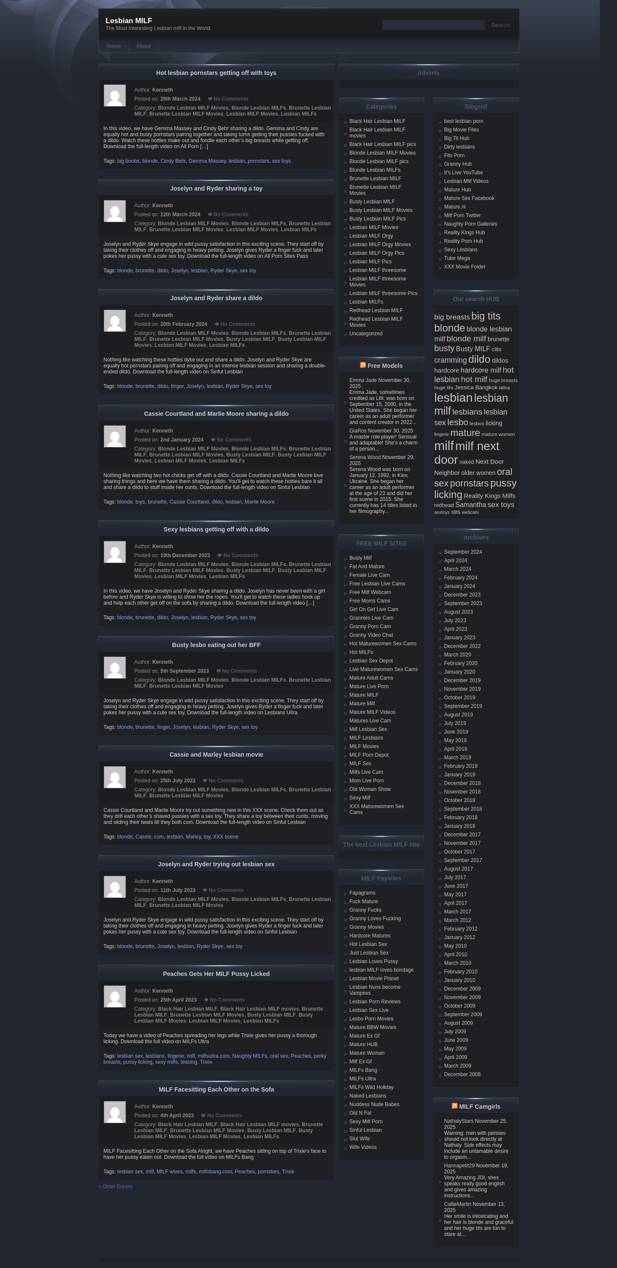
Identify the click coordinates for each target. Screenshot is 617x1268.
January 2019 (460, 775)
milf (191, 1056)
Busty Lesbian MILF (250, 339)
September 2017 (463, 860)
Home (114, 46)
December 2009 (462, 989)
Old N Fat (360, 1113)
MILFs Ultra (363, 1079)
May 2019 (455, 740)
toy (207, 837)
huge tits (443, 387)
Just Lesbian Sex (369, 953)
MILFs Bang (363, 1070)
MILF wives (170, 1172)
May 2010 (455, 946)
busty (444, 348)
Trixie (206, 1062)
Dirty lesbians (459, 147)
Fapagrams (363, 893)
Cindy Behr (173, 161)
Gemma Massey (207, 161)
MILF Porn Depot (369, 755)
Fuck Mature (364, 901)
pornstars (258, 161)
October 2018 (460, 800)
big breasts (452, 317)
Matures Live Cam (370, 721)
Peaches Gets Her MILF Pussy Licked (216, 973)
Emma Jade (363, 380)
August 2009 (458, 1023)
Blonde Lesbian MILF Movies (193, 108)
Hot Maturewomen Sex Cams (383, 644)
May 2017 (455, 895)
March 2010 (457, 963)
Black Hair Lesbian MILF (188, 1009)
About (143, 46)
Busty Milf (361, 558)
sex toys (281, 161)
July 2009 (455, 1032)
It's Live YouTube (463, 173)
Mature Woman (367, 1053)
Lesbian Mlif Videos (466, 181)
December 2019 (462, 680)
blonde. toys (131, 502)
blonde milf (466, 338)
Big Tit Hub (457, 138)
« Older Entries (116, 1187)
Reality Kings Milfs (489, 495)
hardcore (446, 370)
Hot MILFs (361, 652)
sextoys (442, 512)
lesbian (236, 161)
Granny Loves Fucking (375, 919)
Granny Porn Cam (370, 627)
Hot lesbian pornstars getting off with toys (216, 72)
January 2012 (460, 937)
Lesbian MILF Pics (371, 262)
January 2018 (460, 826)
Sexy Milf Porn (366, 1122)
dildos (500, 360)
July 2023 (455, 621)
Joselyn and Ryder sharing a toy (216, 188)
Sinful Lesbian (366, 1130)
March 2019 (457, 758)
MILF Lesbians (366, 738)
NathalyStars (459, 1121)
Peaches (301, 1056)
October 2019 (460, 698)
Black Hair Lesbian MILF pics (383, 144)
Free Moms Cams (370, 601)
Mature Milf (362, 704)
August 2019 (458, 715)
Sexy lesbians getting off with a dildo (216, 529)
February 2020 (461, 663)
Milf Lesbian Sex (368, 729)
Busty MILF (473, 348)
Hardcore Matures (370, 936)
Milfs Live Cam (366, 772)
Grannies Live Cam (372, 618)
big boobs (128, 161)
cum (159, 837)
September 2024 (463, 552)
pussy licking (138, 1062)
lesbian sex (130, 1056)
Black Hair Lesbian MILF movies (259, 1009)
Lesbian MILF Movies (252, 114)
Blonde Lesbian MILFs (258, 108)
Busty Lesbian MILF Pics (378, 219)
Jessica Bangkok (476, 387)
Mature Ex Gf (365, 1036)
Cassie (143, 837)
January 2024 (460, 586)
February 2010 (461, 972)
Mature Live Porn (369, 686)
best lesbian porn (463, 121)
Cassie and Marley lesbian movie (217, 754)
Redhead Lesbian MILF (376, 310)
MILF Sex (360, 764)
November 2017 (462, 843)
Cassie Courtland (189, 502)
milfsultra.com (214, 1056)
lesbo (457, 422)
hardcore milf (481, 370)
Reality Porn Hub (463, 241)
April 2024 (455, 561)
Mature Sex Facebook (469, 198)
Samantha (470, 504)
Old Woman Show (370, 789)
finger (177, 386)
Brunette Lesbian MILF (375, 179)
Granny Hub (458, 164)
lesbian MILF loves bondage (382, 970)
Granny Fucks (366, 910)
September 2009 (463, 1014)
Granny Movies (367, 927)
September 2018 (463, 809)
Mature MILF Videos (373, 712)
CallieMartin (457, 1204)
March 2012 (457, 920)
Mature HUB (364, 1044)
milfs (191, 1172)
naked (466, 462)
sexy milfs (166, 1062)
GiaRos (358, 431)
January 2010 (460, 980)
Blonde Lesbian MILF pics (379, 161)
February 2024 (461, 578)
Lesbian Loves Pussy (374, 961)
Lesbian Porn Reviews (375, 1002)
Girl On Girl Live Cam (374, 609)
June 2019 (456, 732)
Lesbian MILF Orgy (371, 236)
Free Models (385, 365)
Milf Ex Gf (361, 1062)
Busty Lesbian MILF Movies (381, 210)
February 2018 (461, 817)
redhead (444, 505)
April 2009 (455, 1057)
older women (478, 472)
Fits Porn (454, 155)
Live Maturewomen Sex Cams (384, 669)
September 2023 (463, 603)
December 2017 (462, 835)
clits (497, 349)
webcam (470, 512)
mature (465, 432)
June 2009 (456, 1040)
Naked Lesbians (368, 1096)
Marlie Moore (260, 502)
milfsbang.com (215, 1172)
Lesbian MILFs (299, 114)
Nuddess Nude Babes (375, 1104)
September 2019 (463, 706)
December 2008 (462, 1074)
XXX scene (225, 837)
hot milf (474, 379)
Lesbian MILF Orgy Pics (377, 253)
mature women (498, 434)
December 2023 (462, 595)
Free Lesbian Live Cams (377, 584)
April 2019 (455, 749)
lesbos (477, 423)
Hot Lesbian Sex (368, 944)
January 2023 (460, 638)
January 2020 (460, 672)
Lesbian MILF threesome (378, 270)
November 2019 (462, 689)
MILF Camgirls (479, 1106)
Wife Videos (363, 1147)
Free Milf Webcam (370, 592)
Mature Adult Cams (371, 678)
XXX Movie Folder (465, 267)
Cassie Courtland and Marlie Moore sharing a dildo (216, 413)
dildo (162, 271)
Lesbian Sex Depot (371, 661)
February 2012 (461, 929)
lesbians (155, 1056)
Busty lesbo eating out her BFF (216, 644)
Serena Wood (365, 457)
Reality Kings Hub (464, 233)
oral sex (279, 1056)
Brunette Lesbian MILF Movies (186, 114)
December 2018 (462, 783)
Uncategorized (366, 334)
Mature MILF (364, 695)
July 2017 (455, 877)
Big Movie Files (461, 130)
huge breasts (503, 380)
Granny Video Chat (371, 635)
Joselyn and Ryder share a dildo (217, 298)
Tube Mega (457, 258)
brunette (144, 271)
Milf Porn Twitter (462, 215)
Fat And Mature (367, 567)
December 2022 (462, 646)
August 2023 (458, 612)
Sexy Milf (360, 798)
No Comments (231, 99)
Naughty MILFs (249, 1056)
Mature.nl (455, 207)
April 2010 (455, 955)
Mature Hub (457, 190)
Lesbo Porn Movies (372, 1019)
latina (504, 387)
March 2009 (457, 1066)
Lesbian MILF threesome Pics (384, 293)
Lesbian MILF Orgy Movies (380, 245)
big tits (485, 316)
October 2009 (460, 1006)
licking (493, 423)
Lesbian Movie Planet (374, 979)
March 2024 (457, 569)
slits (456, 512)
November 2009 (462, 997)
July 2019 (455, 723)
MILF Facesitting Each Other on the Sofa (216, 1089)
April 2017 (455, 903)
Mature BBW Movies (373, 1027)
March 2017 (457, 912)
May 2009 (455, 1049)
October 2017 (460, 852)
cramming (450, 360)
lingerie (176, 1056)
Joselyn (180, 271)
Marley (193, 837)
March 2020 (457, 655)
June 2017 (456, 886)
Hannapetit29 (459, 1166)
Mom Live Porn (367, 781)
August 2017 (458, 869)
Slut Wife (360, 1139)
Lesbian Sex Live (369, 1010)
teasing (189, 1062)
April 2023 (455, 629)
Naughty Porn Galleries (470, 224)
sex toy (248, 271)
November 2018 (462, 792)
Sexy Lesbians (461, 250)
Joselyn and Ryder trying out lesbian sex (216, 864)
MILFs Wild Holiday (372, 1087)
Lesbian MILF (129, 21)
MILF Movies (364, 746)
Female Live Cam (370, 575)
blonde (150, 161)
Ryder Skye (223, 271)
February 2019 (461, 766)
